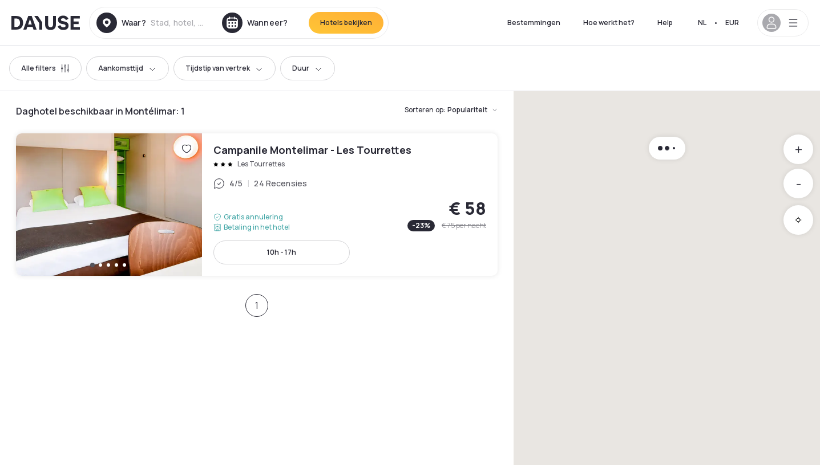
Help (665, 22)
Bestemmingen (533, 22)
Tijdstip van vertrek (224, 68)
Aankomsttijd (127, 68)
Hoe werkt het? (609, 22)
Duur (307, 68)
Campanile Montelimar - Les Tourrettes (257, 204)
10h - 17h (281, 252)
